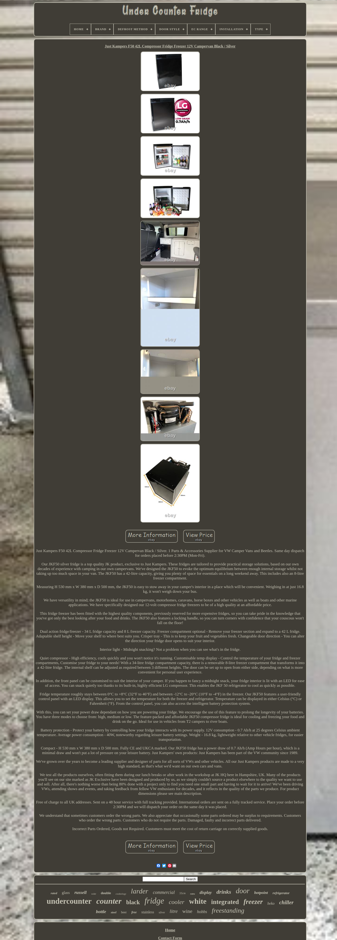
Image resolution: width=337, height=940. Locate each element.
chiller (286, 902)
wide (93, 893)
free (134, 912)
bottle (101, 911)
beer (124, 912)
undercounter (69, 901)
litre (174, 911)
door (243, 891)
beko (271, 903)
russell (80, 892)
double (106, 893)
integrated (225, 901)
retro (192, 894)
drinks (223, 892)
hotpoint (261, 892)
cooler (176, 902)
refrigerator (281, 893)
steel (113, 912)
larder (139, 891)
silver (162, 912)
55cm (182, 893)
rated (54, 893)
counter (109, 901)
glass (66, 892)
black (133, 902)
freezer (253, 901)
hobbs (202, 911)
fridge (154, 900)
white (198, 901)
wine (187, 911)
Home (170, 930)
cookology (121, 893)
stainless (147, 912)
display (206, 892)
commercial (164, 892)
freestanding (228, 910)
